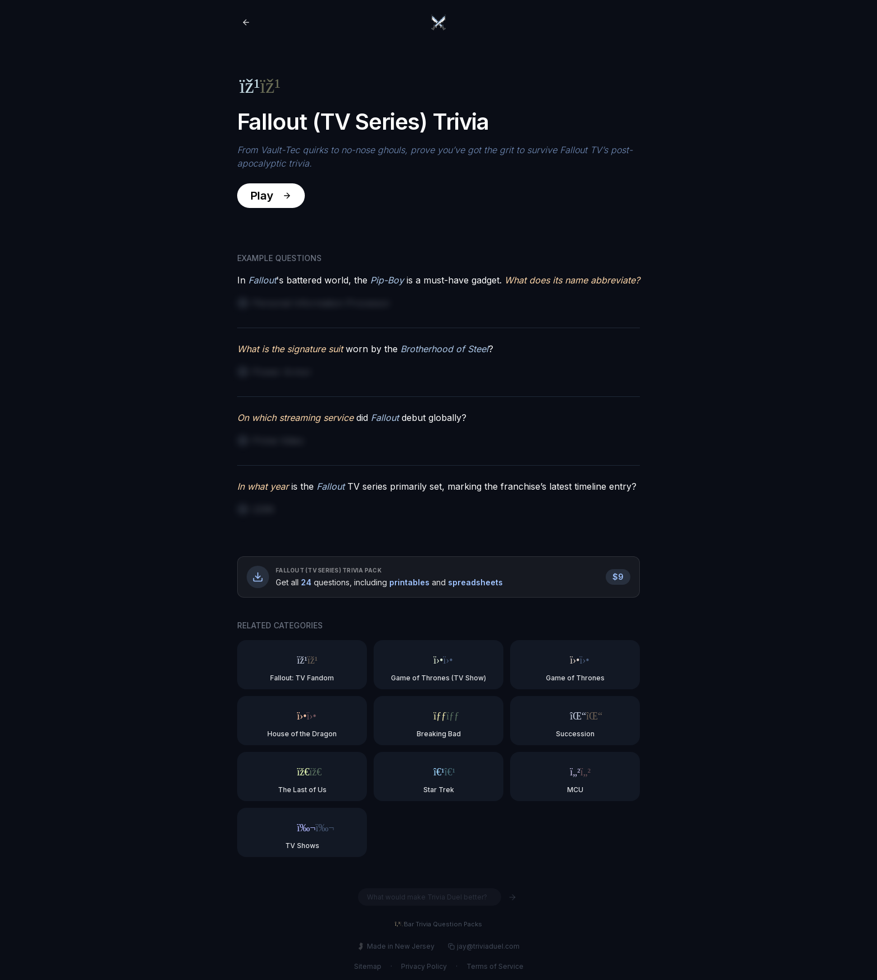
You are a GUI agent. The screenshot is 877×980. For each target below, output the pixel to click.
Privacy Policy (424, 966)
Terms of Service (495, 966)
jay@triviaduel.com (484, 946)
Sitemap (367, 966)
